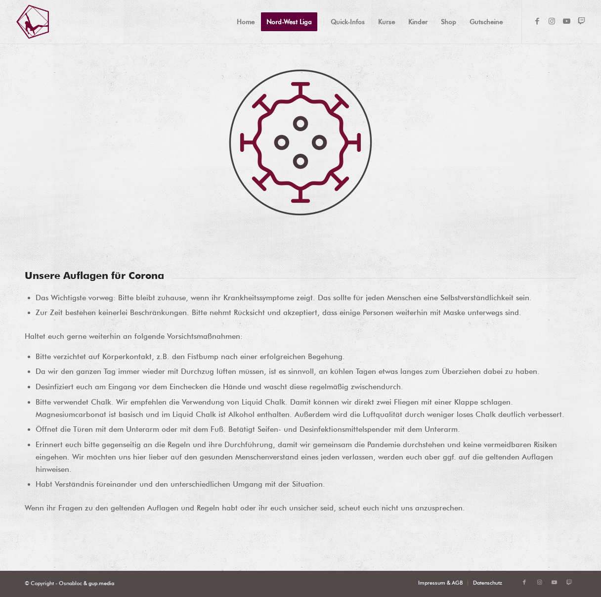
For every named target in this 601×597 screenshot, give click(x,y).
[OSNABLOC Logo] (32, 22)
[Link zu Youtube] (566, 21)
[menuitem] (245, 22)
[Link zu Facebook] (537, 21)
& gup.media (98, 583)
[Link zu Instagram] (552, 21)
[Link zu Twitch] (581, 21)
